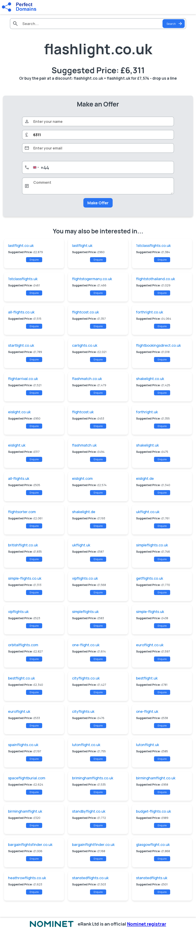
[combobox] (40, 167)
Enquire (34, 259)
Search (175, 23)
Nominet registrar (146, 924)
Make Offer (98, 203)
